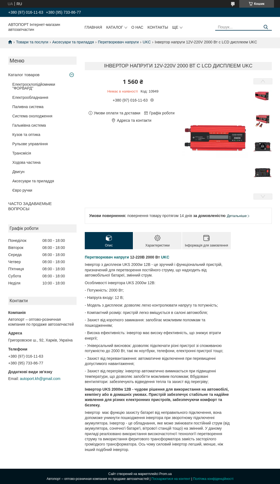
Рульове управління (30, 144)
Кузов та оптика (26, 134)
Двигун (18, 172)
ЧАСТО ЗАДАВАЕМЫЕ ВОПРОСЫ (30, 206)
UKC (147, 42)
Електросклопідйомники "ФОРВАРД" (33, 86)
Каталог (114, 27)
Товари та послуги (32, 42)
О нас (137, 27)
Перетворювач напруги (118, 42)
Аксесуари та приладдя (73, 42)
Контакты (157, 27)
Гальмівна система (29, 125)
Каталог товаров (24, 74)
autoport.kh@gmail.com (40, 378)
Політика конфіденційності (213, 479)
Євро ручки (22, 190)
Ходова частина (26, 162)
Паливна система (27, 107)
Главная (93, 27)
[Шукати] (265, 27)
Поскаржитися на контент (170, 479)
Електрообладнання (30, 97)
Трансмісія (21, 153)
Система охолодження (32, 116)
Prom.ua (165, 474)
